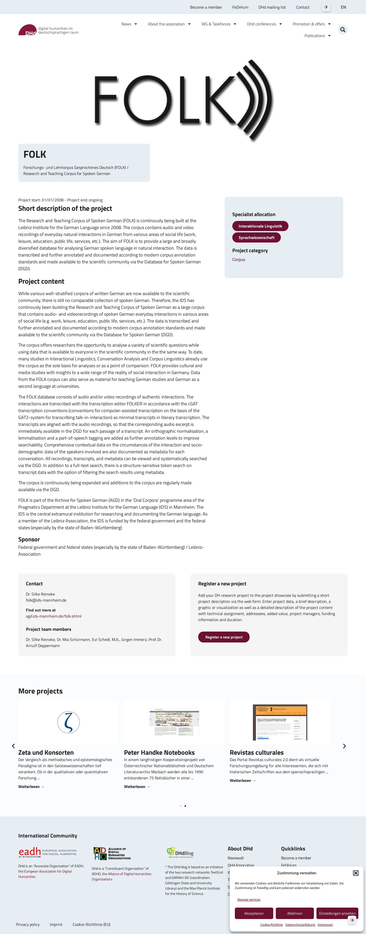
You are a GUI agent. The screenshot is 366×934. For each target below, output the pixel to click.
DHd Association (241, 865)
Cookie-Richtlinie (271, 925)
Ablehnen (294, 913)
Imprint (56, 924)
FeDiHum (240, 7)
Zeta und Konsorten (65, 752)
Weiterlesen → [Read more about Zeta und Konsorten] (51, 786)
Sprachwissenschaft (256, 237)
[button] (355, 873)
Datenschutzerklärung (300, 925)
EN (343, 7)
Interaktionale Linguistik (260, 226)
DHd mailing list (272, 7)
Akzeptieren (254, 913)
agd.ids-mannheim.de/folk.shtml (54, 616)
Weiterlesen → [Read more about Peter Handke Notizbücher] (157, 786)
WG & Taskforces (219, 23)
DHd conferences (265, 23)
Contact (303, 7)
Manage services (249, 899)
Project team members (48, 629)
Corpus (238, 259)
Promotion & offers (312, 23)
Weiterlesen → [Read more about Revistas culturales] (262, 780)
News (129, 23)
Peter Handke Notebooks (179, 752)
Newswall (235, 858)
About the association (169, 23)
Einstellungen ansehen (337, 913)
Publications (317, 35)
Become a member (206, 7)
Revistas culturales (276, 752)
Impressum (325, 925)
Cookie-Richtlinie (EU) (91, 924)
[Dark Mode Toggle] (326, 7)
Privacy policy (28, 924)
